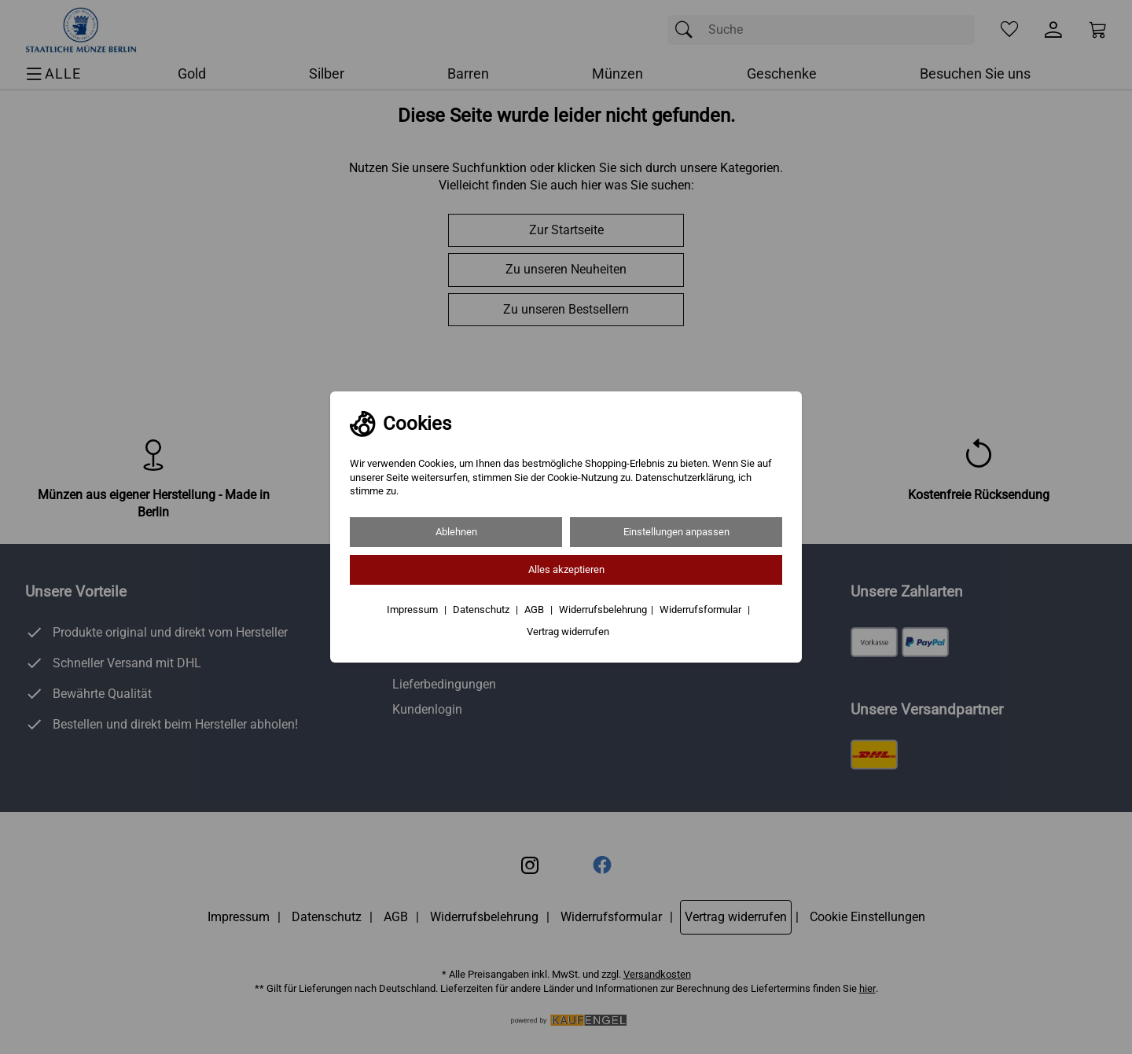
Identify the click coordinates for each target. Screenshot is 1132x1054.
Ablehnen (456, 532)
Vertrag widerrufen (568, 631)
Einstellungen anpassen (676, 532)
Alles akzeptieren (566, 569)
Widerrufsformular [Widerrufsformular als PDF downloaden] (702, 609)
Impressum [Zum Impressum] (413, 609)
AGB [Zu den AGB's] (535, 609)
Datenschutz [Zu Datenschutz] (482, 609)
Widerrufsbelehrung (603, 609)
